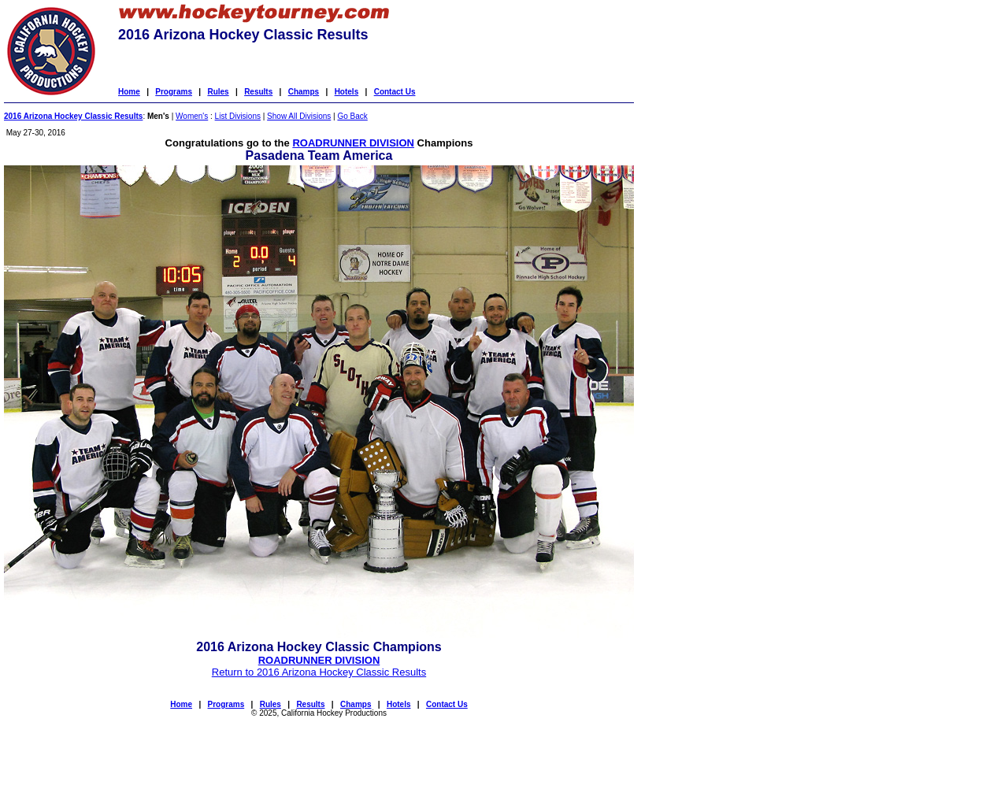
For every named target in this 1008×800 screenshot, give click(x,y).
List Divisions (238, 116)
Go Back (352, 116)
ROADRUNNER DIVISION (353, 143)
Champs (303, 91)
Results (258, 91)
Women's (192, 116)
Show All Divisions (299, 116)
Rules (217, 91)
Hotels (347, 91)
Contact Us (395, 91)
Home (129, 91)
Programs (173, 91)
